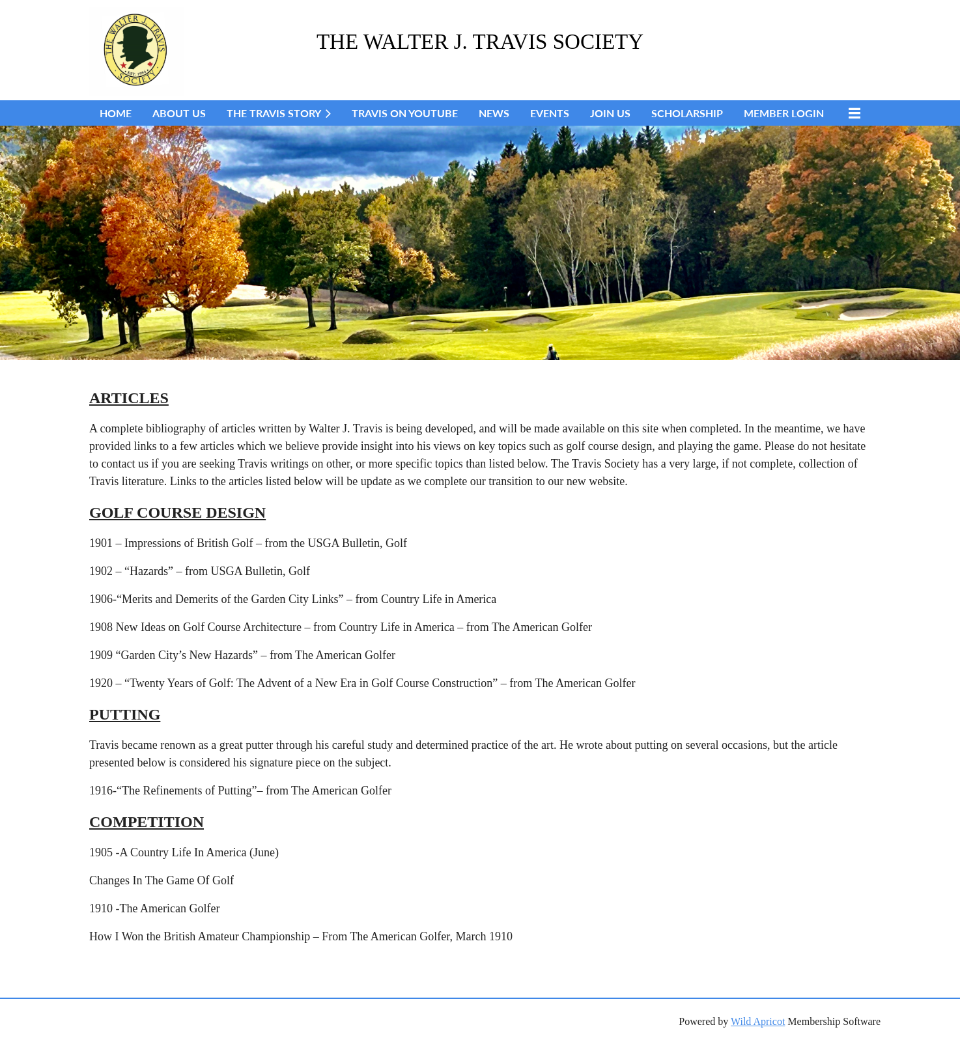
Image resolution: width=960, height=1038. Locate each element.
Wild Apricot (758, 1021)
